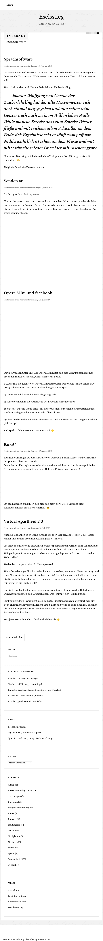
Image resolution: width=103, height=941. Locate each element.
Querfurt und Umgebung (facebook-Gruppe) (29, 737)
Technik (12, 863)
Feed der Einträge (16, 894)
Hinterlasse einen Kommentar (17, 66)
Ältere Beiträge (14, 636)
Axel (10, 677)
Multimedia (13, 823)
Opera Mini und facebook (24, 292)
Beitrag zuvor (31, 193)
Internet (12, 818)
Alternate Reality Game (19, 789)
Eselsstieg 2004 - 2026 (39, 938)
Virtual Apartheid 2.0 (20, 520)
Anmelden (13, 889)
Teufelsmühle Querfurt (30, 694)
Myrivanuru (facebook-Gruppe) (23, 731)
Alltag (11, 783)
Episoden (12, 800)
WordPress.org (15, 906)
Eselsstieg (51, 17)
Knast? (9, 443)
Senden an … (13, 180)
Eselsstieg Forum (16, 725)
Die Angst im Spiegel (26, 677)
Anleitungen (14, 795)
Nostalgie (12, 840)
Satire (11, 846)
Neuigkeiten (14, 835)
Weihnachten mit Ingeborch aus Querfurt (37, 688)
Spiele (11, 852)
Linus (10, 688)
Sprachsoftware (16, 59)
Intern (11, 812)
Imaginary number (17, 806)
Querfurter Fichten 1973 (27, 700)
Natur (11, 829)
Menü (10, 5)
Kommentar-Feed (16, 900)
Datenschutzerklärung (13, 938)
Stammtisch (14, 858)
